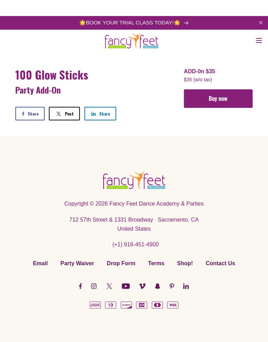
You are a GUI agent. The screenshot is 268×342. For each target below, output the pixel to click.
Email (40, 263)
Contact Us (220, 263)
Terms (156, 263)
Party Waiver (77, 263)
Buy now (218, 98)
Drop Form (121, 263)
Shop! (185, 263)
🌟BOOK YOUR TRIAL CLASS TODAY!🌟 (133, 22)
